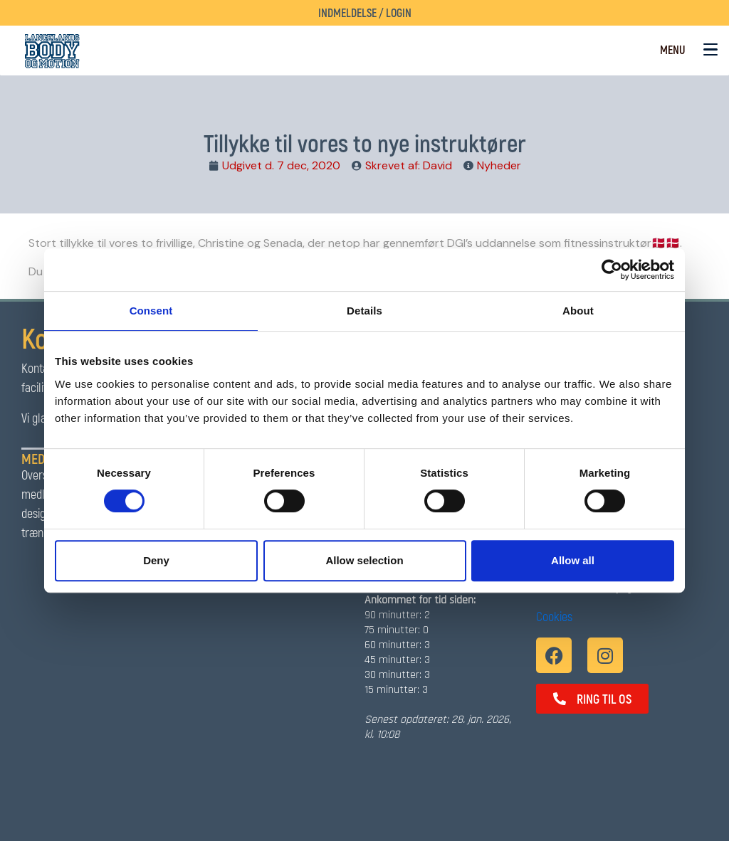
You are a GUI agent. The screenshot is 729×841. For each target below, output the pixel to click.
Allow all (572, 560)
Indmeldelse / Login (364, 12)
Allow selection (364, 560)
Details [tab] (364, 311)
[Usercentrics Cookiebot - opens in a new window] (612, 269)
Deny (156, 560)
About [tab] (578, 311)
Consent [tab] (151, 311)
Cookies (554, 616)
